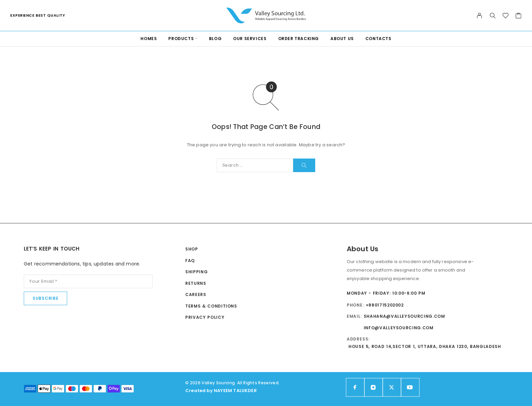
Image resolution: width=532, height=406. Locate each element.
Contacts (378, 38)
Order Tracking (298, 38)
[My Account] (479, 16)
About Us (342, 38)
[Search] (492, 16)
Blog (215, 38)
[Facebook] (355, 387)
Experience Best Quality (37, 15)
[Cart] (518, 16)
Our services (249, 38)
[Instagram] (373, 387)
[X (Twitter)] (392, 387)
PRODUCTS (181, 38)
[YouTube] (410, 387)
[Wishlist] (505, 16)
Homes (148, 38)
